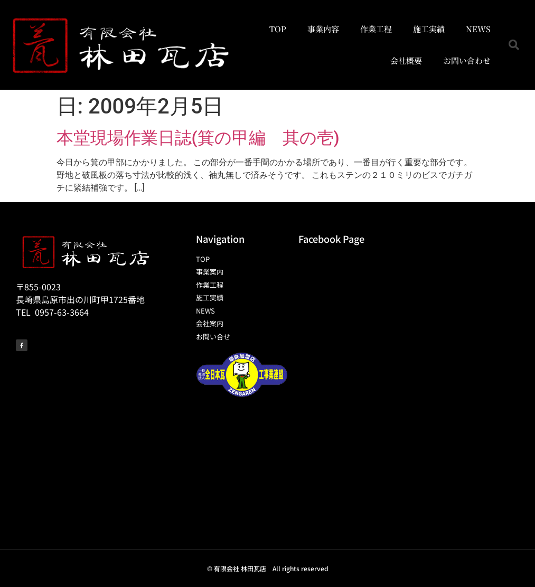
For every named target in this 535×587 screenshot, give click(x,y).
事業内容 (323, 28)
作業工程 (376, 28)
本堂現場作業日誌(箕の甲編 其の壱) (198, 138)
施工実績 (429, 28)
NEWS (478, 28)
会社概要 (406, 60)
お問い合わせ (467, 60)
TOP (277, 28)
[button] (513, 44)
